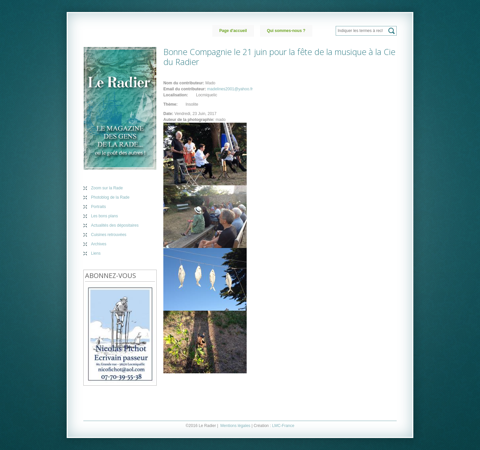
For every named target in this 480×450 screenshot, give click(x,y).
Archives (98, 244)
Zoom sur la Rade (107, 188)
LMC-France (283, 425)
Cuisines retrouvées (108, 234)
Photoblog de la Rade (110, 197)
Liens (96, 253)
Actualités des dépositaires (115, 225)
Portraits (98, 206)
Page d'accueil (233, 30)
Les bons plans (104, 216)
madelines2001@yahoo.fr (230, 89)
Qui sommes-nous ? (286, 30)
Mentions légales (235, 425)
